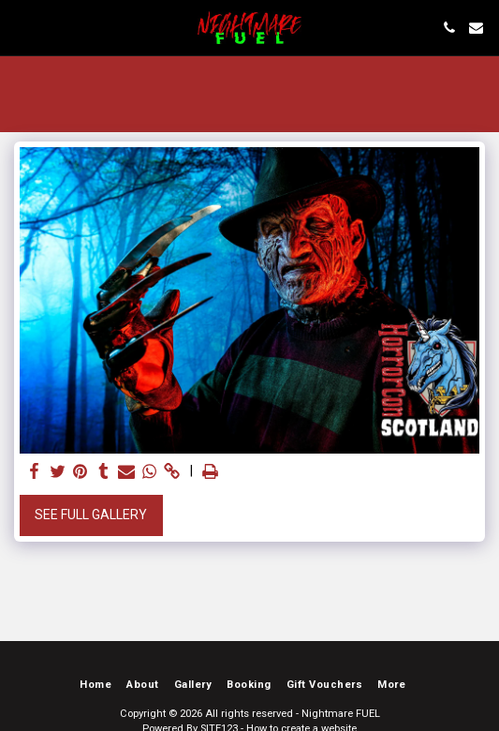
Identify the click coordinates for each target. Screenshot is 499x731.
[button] (21, 27)
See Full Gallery (91, 514)
